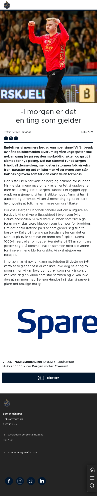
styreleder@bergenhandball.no (23, 434)
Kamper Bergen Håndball (20, 452)
